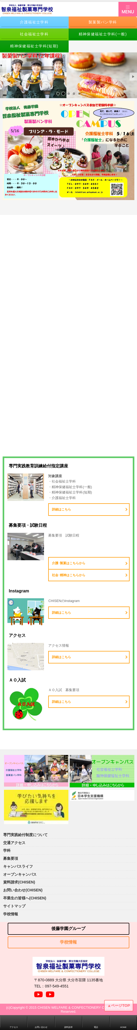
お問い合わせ (41, 1027)
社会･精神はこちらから (68, 575)
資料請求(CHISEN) (19, 882)
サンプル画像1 (58, 93)
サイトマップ (14, 906)
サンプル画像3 (68, 93)
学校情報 (10, 914)
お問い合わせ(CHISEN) (22, 890)
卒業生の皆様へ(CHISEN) (24, 898)
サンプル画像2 (63, 93)
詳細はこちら (61, 509)
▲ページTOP (118, 1005)
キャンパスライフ (18, 866)
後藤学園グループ (68, 928)
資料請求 (68, 1027)
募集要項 (10, 858)
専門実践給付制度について (25, 835)
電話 (96, 1027)
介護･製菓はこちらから (68, 563)
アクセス (14, 1027)
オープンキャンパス (20, 874)
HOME (123, 1027)
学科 (7, 850)
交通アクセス (14, 843)
